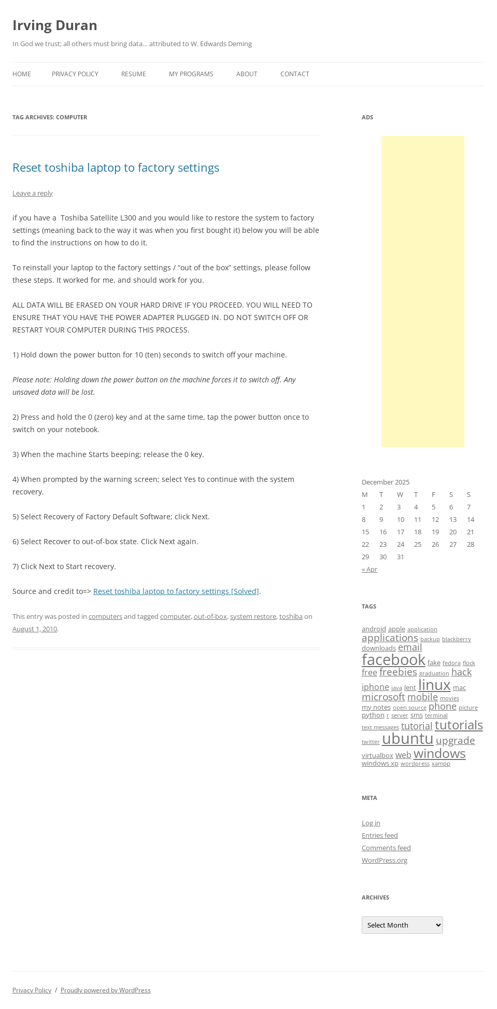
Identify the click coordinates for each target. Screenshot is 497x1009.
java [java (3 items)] (396, 688)
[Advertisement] (422, 291)
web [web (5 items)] (403, 755)
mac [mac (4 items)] (459, 687)
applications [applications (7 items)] (390, 637)
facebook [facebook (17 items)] (393, 659)
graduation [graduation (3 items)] (434, 673)
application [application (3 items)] (422, 629)
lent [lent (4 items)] (410, 687)
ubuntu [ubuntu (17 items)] (408, 738)
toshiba (291, 616)
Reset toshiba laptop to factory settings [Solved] (176, 591)
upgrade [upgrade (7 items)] (455, 740)
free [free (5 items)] (369, 672)
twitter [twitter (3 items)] (371, 741)
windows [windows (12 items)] (440, 753)
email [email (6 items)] (410, 647)
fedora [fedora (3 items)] (452, 663)
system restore (253, 616)
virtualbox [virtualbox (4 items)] (377, 755)
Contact (294, 74)
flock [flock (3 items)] (469, 663)
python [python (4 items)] (373, 715)
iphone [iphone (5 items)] (375, 687)
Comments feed (386, 847)
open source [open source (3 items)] (410, 707)
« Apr (369, 569)
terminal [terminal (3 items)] (436, 715)
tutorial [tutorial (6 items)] (417, 726)
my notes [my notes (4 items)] (376, 707)
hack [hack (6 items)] (461, 672)
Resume (133, 74)
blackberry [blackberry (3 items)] (456, 639)
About (247, 74)
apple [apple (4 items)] (396, 628)
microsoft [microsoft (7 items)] (383, 696)
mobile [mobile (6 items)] (422, 696)
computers (105, 616)
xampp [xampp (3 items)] (441, 763)
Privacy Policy (75, 74)
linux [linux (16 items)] (434, 684)
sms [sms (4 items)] (416, 715)
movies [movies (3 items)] (449, 698)
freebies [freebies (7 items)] (398, 672)
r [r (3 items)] (388, 715)
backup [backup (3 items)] (430, 639)
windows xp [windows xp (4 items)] (380, 763)
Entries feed (380, 835)
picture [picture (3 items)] (468, 707)
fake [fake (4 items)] (434, 662)
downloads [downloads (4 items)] (379, 648)
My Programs (191, 74)
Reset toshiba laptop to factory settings (115, 167)
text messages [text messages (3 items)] (380, 727)
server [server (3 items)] (399, 715)
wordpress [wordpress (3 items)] (415, 763)
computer (175, 616)
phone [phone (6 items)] (443, 706)
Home (21, 74)
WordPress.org (384, 860)
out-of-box (210, 616)
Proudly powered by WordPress (106, 990)
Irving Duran (54, 25)
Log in (371, 822)
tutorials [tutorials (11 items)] (459, 724)
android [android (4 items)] (374, 628)
